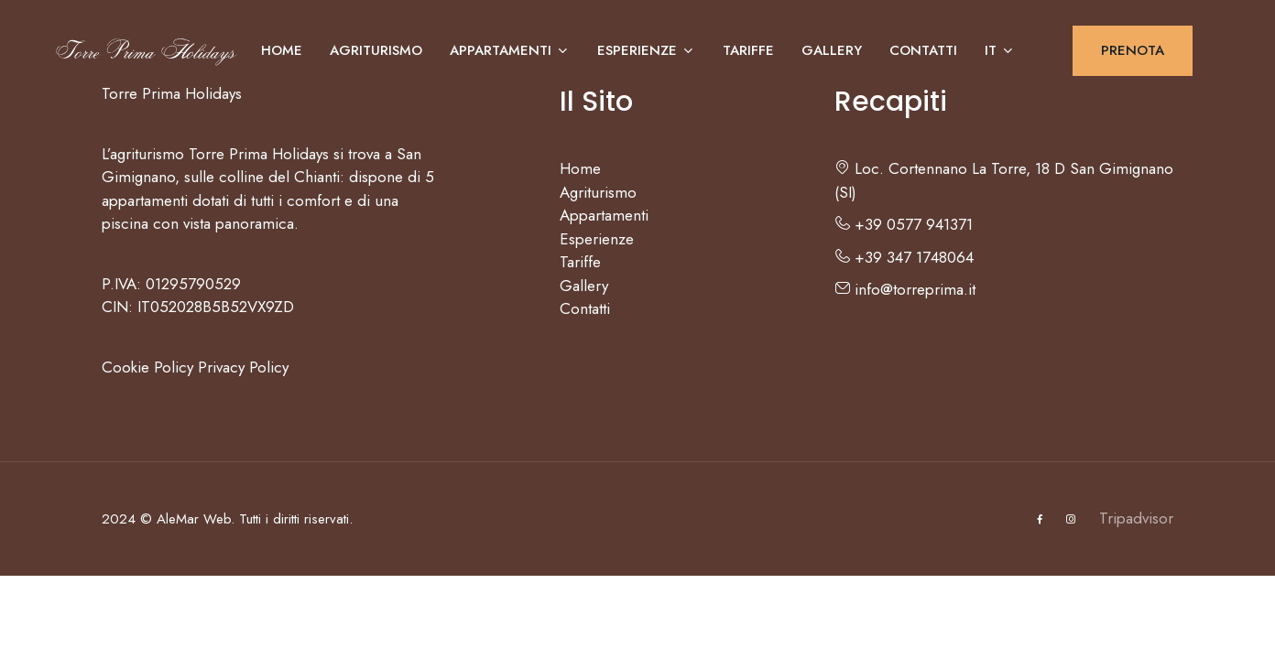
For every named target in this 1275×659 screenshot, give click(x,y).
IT (1000, 50)
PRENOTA (1132, 50)
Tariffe (748, 50)
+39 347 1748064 (904, 257)
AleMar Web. (195, 519)
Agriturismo (376, 50)
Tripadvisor (1136, 518)
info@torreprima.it (904, 289)
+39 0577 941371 (903, 224)
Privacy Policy (243, 367)
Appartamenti (510, 50)
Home (281, 50)
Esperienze (646, 50)
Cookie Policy (147, 367)
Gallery (831, 50)
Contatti (923, 50)
